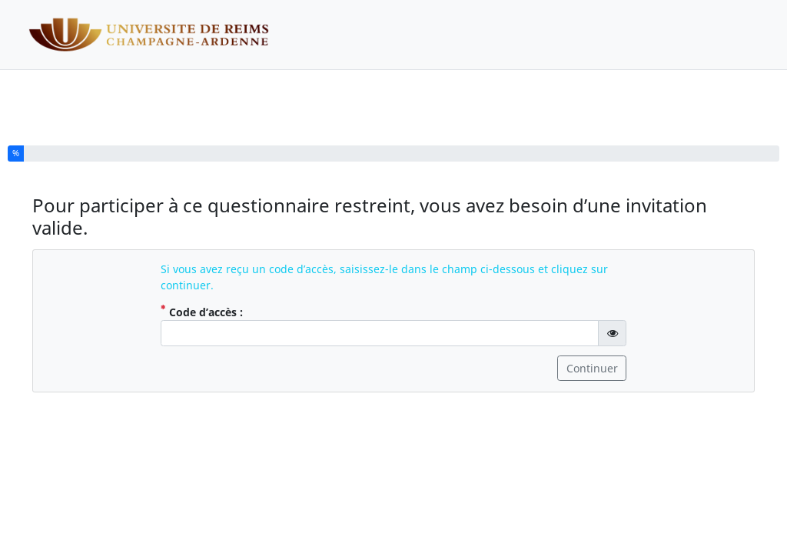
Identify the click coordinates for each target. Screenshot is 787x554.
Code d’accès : (219, 311)
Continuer (592, 368)
